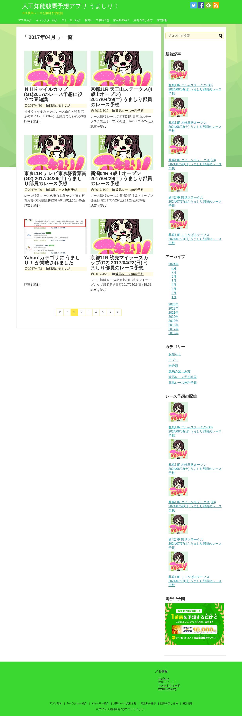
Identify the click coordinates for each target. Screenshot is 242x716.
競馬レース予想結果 (183, 377)
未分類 (173, 365)
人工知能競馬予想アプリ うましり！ (70, 6)
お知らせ (175, 354)
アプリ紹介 (25, 20)
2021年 (174, 312)
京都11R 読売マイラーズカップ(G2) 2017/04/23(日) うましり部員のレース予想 (120, 263)
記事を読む (32, 121)
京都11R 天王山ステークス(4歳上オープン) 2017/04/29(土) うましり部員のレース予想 (121, 97)
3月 (174, 289)
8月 (174, 268)
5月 (174, 280)
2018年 (174, 325)
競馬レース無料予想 (97, 20)
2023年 (174, 304)
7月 (174, 272)
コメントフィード (169, 685)
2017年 (174, 329)
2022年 (174, 308)
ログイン (163, 678)
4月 (174, 284)
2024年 (174, 264)
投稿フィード (166, 681)
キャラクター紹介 (47, 20)
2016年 (174, 333)
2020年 (174, 316)
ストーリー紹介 (71, 20)
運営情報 (162, 20)
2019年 (174, 320)
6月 (174, 276)
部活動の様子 (121, 20)
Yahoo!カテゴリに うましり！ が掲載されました (52, 260)
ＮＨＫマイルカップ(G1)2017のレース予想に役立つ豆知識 (53, 94)
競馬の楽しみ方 (143, 20)
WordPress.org (167, 689)
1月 (174, 297)
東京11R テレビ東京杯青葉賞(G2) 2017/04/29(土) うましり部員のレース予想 (55, 178)
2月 (174, 293)
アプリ (173, 360)
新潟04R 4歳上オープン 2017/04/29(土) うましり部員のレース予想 (121, 178)
